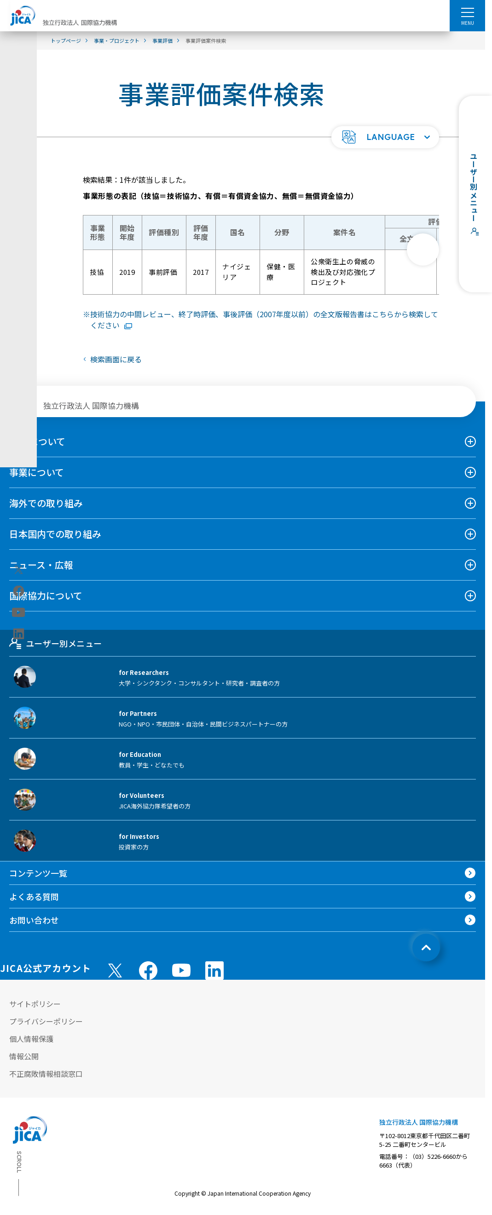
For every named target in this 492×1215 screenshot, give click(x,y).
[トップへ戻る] (426, 947)
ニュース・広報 (41, 564)
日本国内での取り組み (55, 534)
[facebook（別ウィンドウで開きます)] (18, 590)
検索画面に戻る (116, 359)
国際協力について (45, 595)
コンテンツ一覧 (38, 873)
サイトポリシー (35, 1003)
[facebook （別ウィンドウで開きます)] (148, 970)
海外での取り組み (46, 503)
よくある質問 (34, 896)
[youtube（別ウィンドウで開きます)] (18, 612)
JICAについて (37, 441)
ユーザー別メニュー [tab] (55, 643)
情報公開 (24, 1056)
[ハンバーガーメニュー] (467, 12)
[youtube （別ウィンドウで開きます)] (181, 970)
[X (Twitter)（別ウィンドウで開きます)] (18, 569)
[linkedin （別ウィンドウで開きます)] (214, 970)
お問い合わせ (34, 920)
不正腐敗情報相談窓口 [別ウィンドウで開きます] (46, 1073)
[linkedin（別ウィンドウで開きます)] (18, 633)
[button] (385, 137)
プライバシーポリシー (46, 1021)
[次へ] (423, 249)
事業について (36, 472)
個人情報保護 (31, 1038)
